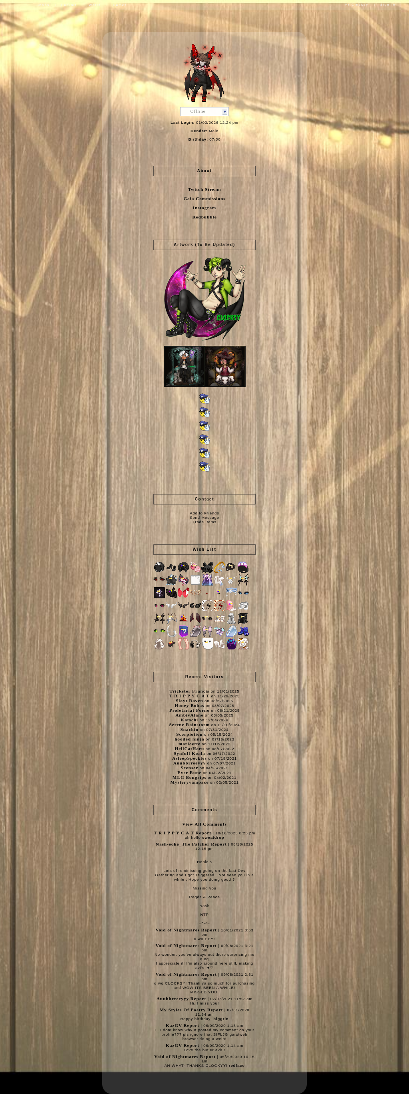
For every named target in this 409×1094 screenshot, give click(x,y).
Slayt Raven (189, 700)
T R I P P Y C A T (190, 695)
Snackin (190, 729)
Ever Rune (189, 772)
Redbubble (204, 216)
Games (120, 5)
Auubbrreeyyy (189, 762)
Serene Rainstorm (189, 724)
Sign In (388, 4)
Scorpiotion (189, 734)
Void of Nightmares (177, 929)
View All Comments (204, 824)
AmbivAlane (189, 715)
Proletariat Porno (189, 710)
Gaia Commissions (204, 198)
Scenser (190, 767)
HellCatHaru (189, 748)
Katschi (190, 719)
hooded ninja (189, 739)
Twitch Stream (204, 189)
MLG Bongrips (189, 777)
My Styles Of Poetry (183, 1009)
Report (203, 832)
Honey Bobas (189, 705)
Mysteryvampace (189, 782)
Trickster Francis (190, 691)
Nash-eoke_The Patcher (183, 844)
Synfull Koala (189, 753)
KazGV (174, 1025)
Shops (43, 5)
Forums (69, 5)
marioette (190, 743)
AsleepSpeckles (189, 758)
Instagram (204, 207)
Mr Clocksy (357, 4)
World (95, 5)
